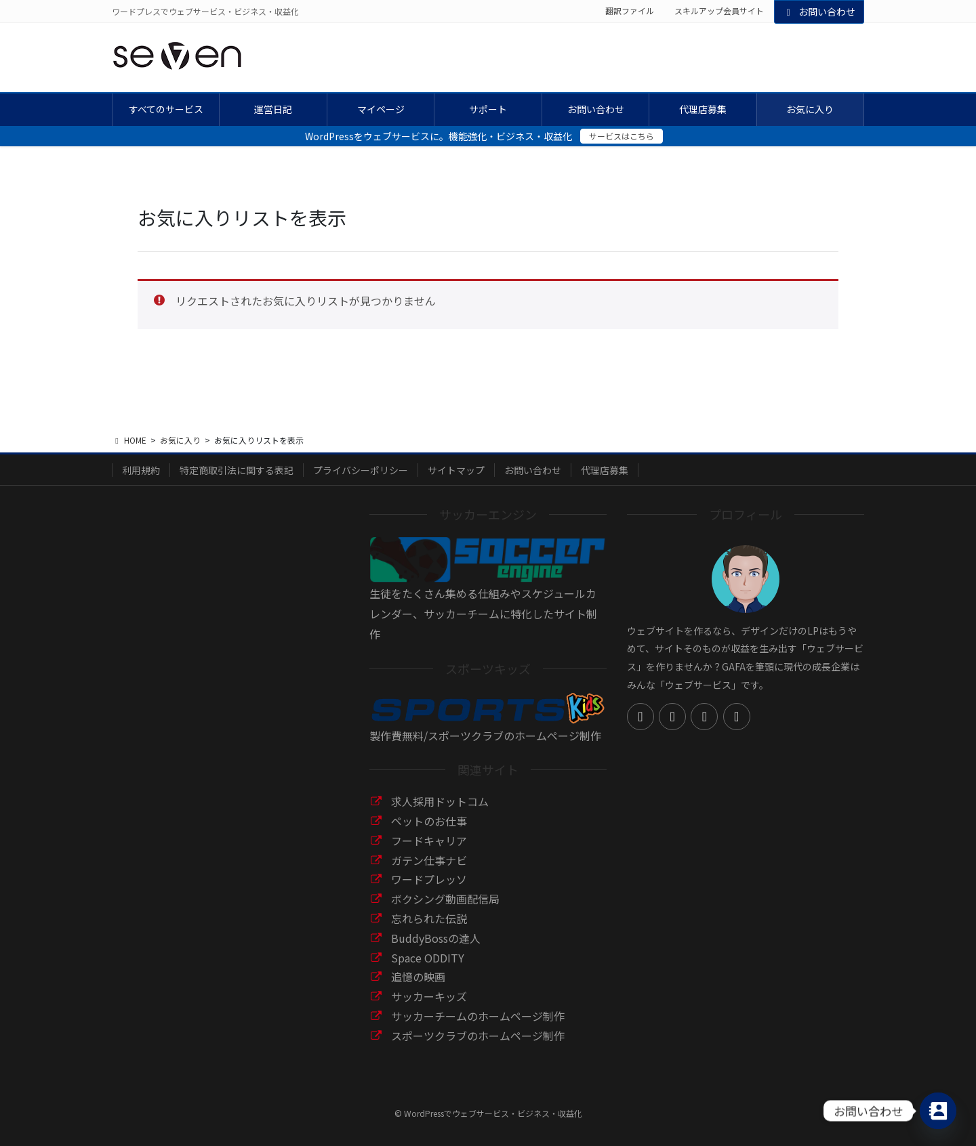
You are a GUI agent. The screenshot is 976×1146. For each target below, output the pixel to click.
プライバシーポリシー (360, 470)
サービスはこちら (621, 136)
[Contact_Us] (938, 1110)
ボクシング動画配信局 (445, 899)
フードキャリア (429, 840)
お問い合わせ (819, 11)
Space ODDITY (427, 958)
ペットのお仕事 (429, 821)
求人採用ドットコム (440, 801)
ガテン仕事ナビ (429, 860)
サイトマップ (456, 470)
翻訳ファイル (629, 10)
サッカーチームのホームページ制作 (478, 1016)
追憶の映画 (418, 977)
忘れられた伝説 (429, 918)
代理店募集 (604, 470)
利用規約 (141, 470)
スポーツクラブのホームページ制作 (478, 1035)
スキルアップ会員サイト (719, 10)
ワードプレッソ (429, 879)
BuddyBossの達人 (436, 938)
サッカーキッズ (429, 996)
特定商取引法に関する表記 (236, 470)
